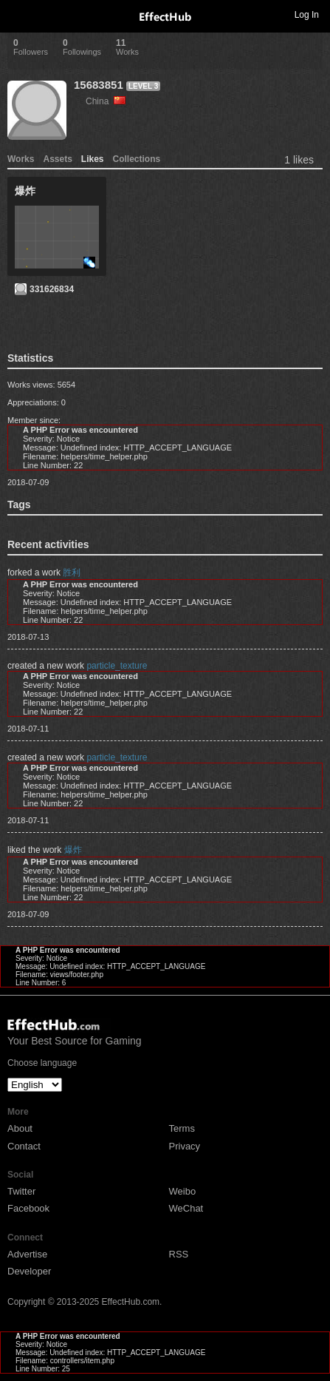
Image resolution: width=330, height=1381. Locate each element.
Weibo (182, 1191)
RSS (179, 1254)
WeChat (186, 1208)
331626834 (52, 289)
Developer (29, 1271)
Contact (24, 1146)
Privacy (185, 1146)
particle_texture (116, 666)
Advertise (27, 1254)
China (106, 101)
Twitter (21, 1191)
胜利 (71, 572)
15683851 (98, 84)
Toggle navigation (17, 14)
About (19, 1128)
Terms (182, 1128)
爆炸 (73, 850)
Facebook (28, 1208)
